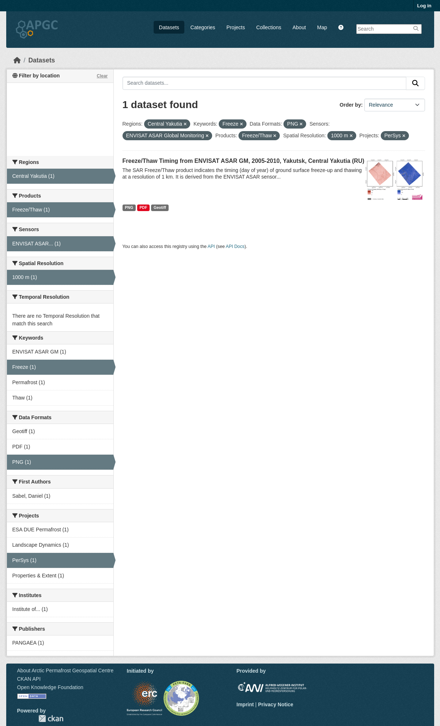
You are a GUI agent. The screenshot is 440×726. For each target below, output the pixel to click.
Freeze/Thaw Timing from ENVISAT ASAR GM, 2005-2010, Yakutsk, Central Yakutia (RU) (244, 161)
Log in (424, 5)
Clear (102, 76)
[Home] (17, 60)
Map (322, 27)
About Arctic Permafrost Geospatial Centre (65, 670)
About (299, 27)
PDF (143, 207)
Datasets (169, 27)
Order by (350, 105)
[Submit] (415, 83)
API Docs (235, 246)
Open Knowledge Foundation (50, 687)
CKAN (50, 718)
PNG (129, 207)
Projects (235, 27)
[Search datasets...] (264, 83)
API (211, 246)
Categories (203, 27)
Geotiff (160, 207)
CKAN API (29, 679)
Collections (268, 27)
